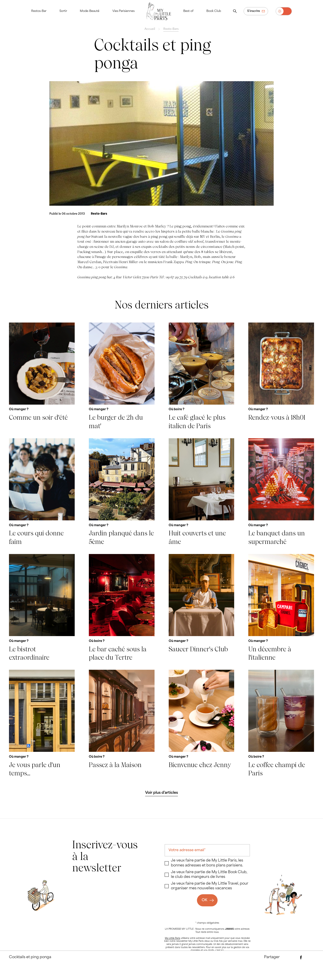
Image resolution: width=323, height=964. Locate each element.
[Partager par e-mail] (292, 957)
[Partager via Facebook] (301, 957)
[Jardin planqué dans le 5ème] (122, 492)
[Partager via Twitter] (310, 957)
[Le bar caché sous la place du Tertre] (122, 608)
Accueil (149, 29)
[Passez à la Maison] (122, 723)
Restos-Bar (38, 11)
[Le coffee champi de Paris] (281, 723)
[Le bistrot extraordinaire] (42, 608)
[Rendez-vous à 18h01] (281, 376)
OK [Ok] (204, 900)
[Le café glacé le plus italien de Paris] (201, 376)
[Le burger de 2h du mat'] (122, 376)
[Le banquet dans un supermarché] (281, 492)
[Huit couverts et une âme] (201, 492)
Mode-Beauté (89, 11)
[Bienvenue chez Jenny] (201, 723)
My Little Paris (172, 938)
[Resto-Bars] (99, 214)
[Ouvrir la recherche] (235, 11)
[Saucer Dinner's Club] (201, 608)
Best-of (188, 11)
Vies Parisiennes (123, 11)
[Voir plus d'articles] (161, 793)
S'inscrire (253, 11)
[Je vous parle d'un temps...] (42, 723)
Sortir (63, 11)
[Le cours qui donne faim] (42, 492)
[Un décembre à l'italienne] (281, 608)
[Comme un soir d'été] (42, 376)
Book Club (213, 11)
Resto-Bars (171, 29)
